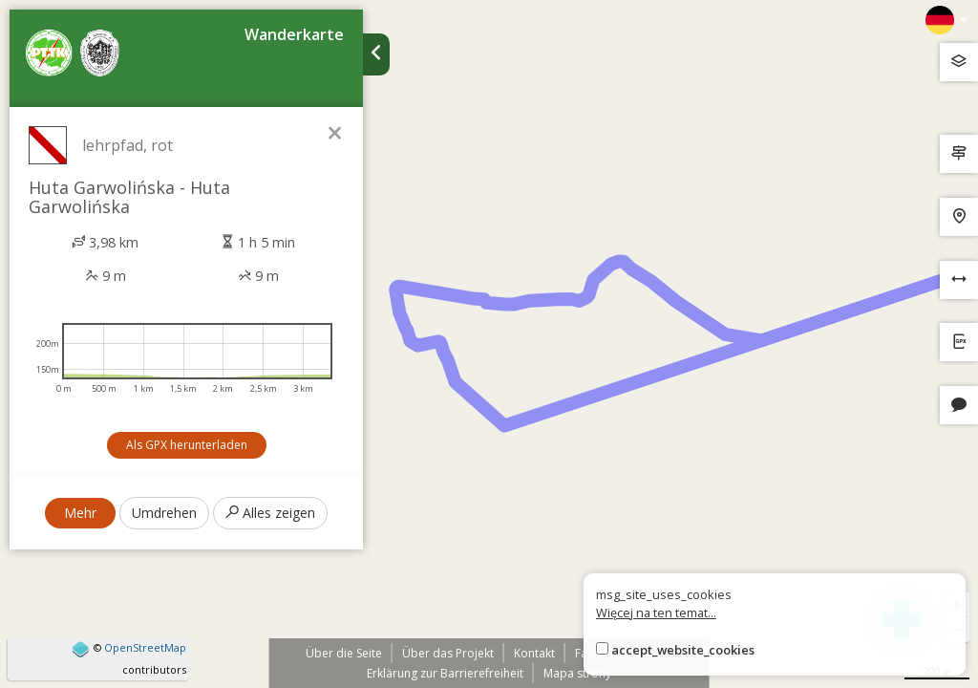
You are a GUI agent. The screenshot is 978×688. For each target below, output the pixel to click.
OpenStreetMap (145, 647)
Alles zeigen (270, 513)
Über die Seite (344, 653)
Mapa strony (577, 673)
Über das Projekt (448, 653)
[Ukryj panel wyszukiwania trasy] (376, 54)
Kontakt (534, 653)
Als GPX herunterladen (186, 445)
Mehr (80, 513)
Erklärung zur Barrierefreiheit (445, 673)
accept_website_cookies (683, 649)
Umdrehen (164, 513)
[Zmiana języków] (946, 20)
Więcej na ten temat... (656, 612)
